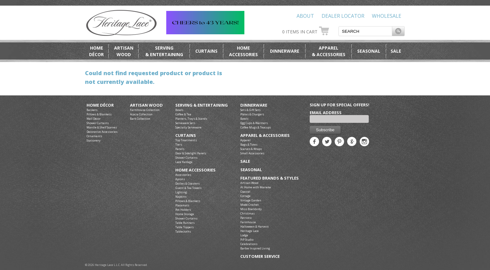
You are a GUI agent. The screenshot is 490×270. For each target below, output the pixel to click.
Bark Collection (140, 119)
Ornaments (94, 136)
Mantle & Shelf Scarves (102, 127)
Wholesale (386, 15)
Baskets (92, 110)
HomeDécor (96, 51)
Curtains (206, 51)
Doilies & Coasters (187, 183)
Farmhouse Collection (145, 110)
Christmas (247, 213)
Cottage (245, 196)
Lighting (181, 192)
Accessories (183, 175)
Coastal (245, 192)
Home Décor (100, 105)
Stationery (94, 140)
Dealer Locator (343, 15)
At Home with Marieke (255, 187)
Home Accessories (195, 170)
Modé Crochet (249, 205)
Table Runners (185, 223)
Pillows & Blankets (99, 114)
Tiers (178, 144)
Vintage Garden (250, 200)
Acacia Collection (141, 114)
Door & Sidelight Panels (190, 153)
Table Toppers (184, 227)
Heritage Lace (249, 231)
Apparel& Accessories (328, 51)
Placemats (182, 205)
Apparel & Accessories (265, 135)
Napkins (181, 197)
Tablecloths (183, 231)
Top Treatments (186, 140)
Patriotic (246, 218)
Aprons (180, 179)
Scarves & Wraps (251, 149)
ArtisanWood (123, 51)
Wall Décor (94, 119)
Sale (396, 51)
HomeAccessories (243, 51)
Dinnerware (284, 51)
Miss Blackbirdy (251, 209)
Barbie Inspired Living (255, 248)
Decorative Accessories (102, 132)
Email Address (326, 112)
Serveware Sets (185, 123)
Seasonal (368, 51)
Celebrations (249, 244)
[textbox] (365, 31)
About (305, 15)
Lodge (244, 235)
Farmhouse (248, 222)
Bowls (179, 110)
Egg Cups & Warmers (254, 123)
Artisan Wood (146, 105)
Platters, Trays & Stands (191, 119)
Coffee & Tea (183, 114)
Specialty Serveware (188, 127)
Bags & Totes (249, 144)
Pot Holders (183, 210)
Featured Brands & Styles (269, 178)
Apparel (245, 140)
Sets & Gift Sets (250, 110)
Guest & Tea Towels (188, 188)
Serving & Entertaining (201, 105)
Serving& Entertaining (164, 51)
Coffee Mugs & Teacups (255, 127)
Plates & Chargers (252, 114)
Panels (179, 149)
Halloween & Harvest (254, 226)
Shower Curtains (98, 123)
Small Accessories (252, 153)
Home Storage (184, 214)
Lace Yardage (183, 162)
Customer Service (260, 256)
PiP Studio (246, 240)
